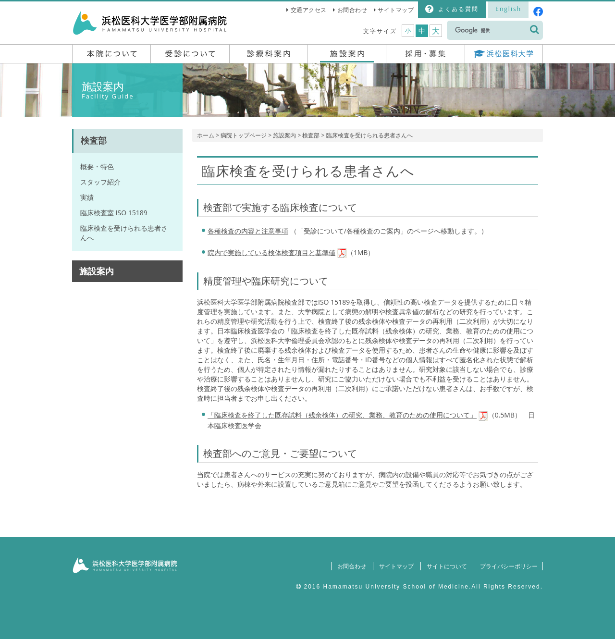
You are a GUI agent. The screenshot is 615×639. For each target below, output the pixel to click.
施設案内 (284, 135)
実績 (87, 197)
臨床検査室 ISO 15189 (114, 212)
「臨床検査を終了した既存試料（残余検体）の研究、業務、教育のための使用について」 (342, 414)
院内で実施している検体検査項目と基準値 (271, 252)
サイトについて (445, 566)
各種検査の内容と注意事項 (248, 230)
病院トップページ (244, 135)
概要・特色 (97, 166)
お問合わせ (352, 10)
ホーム (205, 135)
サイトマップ (396, 10)
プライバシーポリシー (508, 566)
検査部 (311, 135)
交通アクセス (309, 10)
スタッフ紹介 (100, 181)
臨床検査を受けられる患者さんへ (124, 232)
